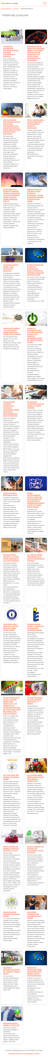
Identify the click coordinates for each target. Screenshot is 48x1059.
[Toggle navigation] (44, 3)
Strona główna (6, 8)
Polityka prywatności (15, 1053)
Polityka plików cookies (32, 1053)
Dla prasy (16, 8)
